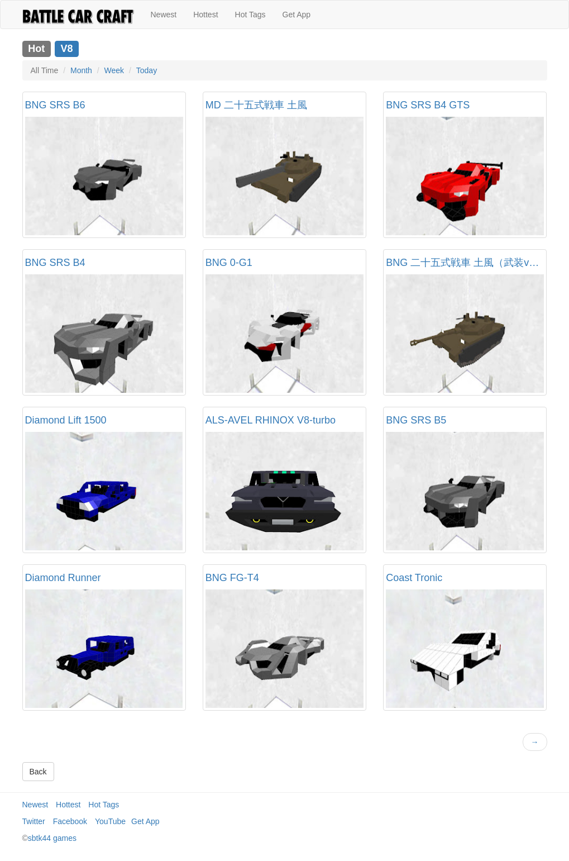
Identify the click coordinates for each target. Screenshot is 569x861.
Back (38, 771)
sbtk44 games (52, 838)
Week (114, 70)
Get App (297, 14)
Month (81, 70)
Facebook (70, 821)
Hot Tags (250, 14)
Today (146, 70)
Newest (164, 14)
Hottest (205, 14)
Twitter (33, 821)
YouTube (110, 821)
